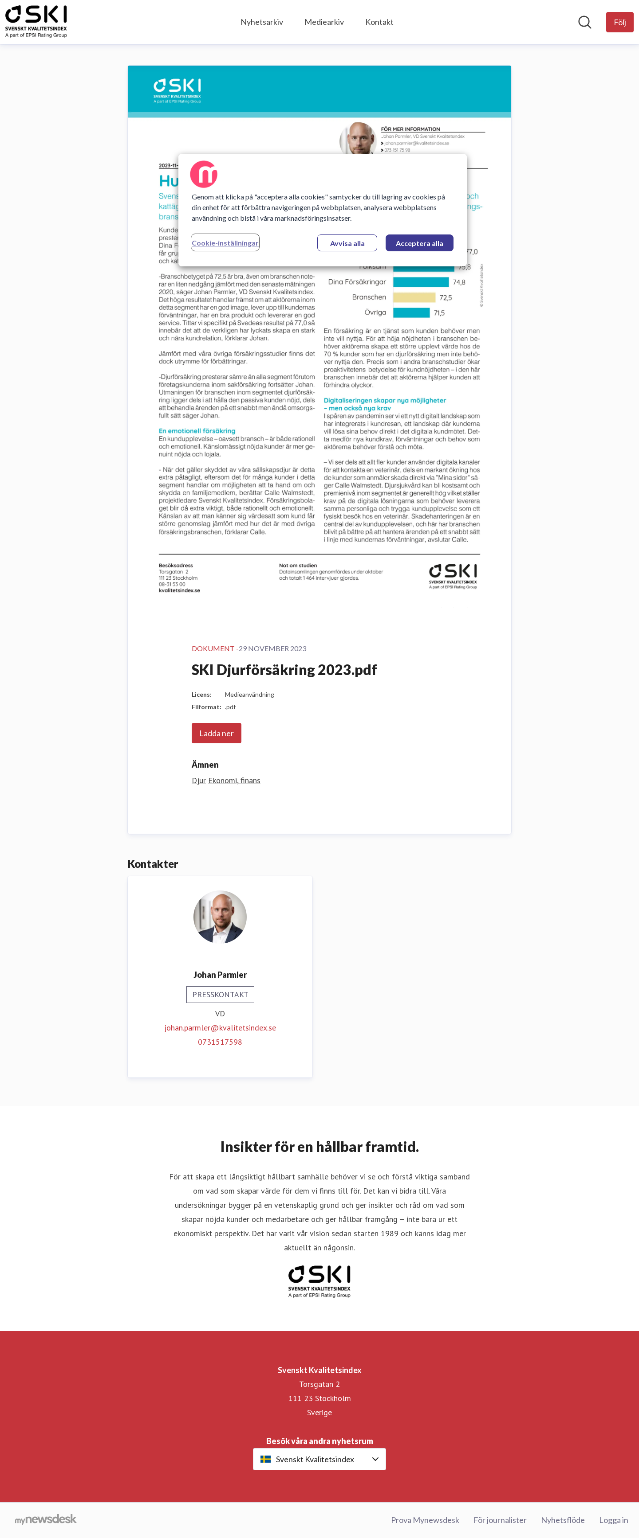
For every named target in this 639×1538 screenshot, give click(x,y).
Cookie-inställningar (225, 242)
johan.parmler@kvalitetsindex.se (220, 1028)
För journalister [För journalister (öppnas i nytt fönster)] (500, 1520)
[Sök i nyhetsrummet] (585, 22)
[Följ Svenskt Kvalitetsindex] (620, 22)
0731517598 (220, 1042)
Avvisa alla (347, 243)
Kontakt (379, 22)
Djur (199, 780)
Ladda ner (216, 733)
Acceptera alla (419, 243)
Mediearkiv (324, 22)
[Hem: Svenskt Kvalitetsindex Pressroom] (36, 22)
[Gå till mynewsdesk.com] (46, 1520)
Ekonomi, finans (234, 780)
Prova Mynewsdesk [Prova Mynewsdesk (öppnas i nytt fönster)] (425, 1520)
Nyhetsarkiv (262, 22)
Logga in (613, 1520)
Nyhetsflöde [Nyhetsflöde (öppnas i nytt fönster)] (563, 1520)
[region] (322, 210)
